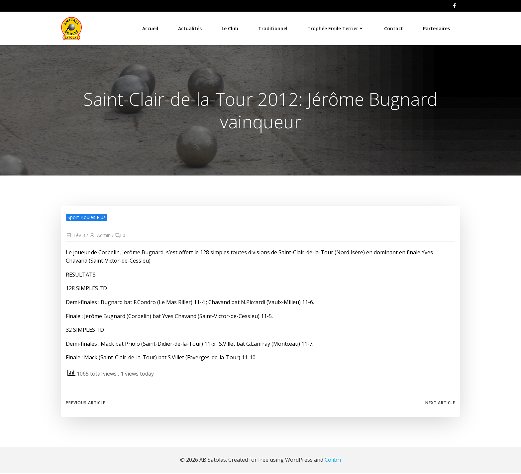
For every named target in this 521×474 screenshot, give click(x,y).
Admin (100, 236)
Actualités (190, 28)
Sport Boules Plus (86, 218)
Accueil (150, 28)
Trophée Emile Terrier (336, 28)
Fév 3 (75, 236)
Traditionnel (273, 28)
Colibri (333, 460)
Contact (393, 28)
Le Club (230, 28)
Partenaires (436, 28)
